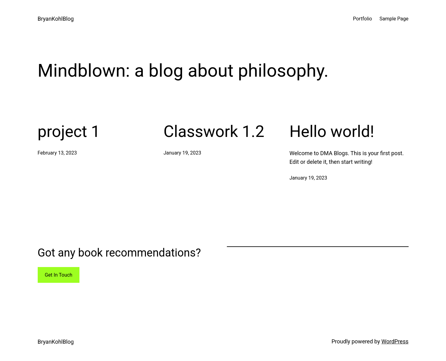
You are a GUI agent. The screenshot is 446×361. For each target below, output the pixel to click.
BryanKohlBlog (56, 18)
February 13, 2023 (57, 153)
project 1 (69, 131)
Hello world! (332, 131)
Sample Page (394, 19)
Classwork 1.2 (214, 131)
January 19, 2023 (182, 153)
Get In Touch (58, 275)
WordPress (394, 341)
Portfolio (362, 19)
